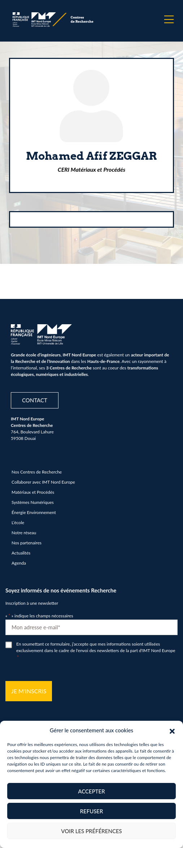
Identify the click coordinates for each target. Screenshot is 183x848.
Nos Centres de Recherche (37, 472)
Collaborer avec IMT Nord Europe (43, 482)
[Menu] (169, 19)
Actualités (21, 553)
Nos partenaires (27, 542)
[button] (172, 730)
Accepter (91, 791)
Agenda (19, 563)
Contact (34, 400)
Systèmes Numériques (33, 502)
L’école (18, 522)
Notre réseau (24, 532)
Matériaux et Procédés (33, 492)
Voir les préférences (91, 831)
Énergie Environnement (34, 512)
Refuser (91, 811)
